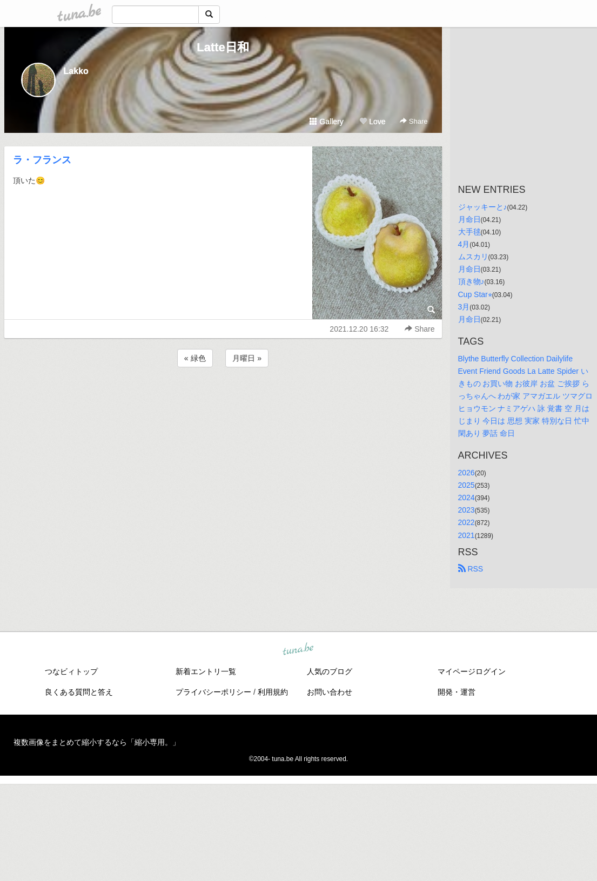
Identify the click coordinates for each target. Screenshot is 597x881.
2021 (466, 535)
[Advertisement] (223, 398)
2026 (466, 472)
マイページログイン (472, 671)
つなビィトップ (71, 671)
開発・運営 (456, 692)
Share (413, 121)
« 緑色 (195, 358)
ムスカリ (473, 256)
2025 (466, 485)
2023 (466, 510)
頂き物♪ (471, 281)
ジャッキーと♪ (482, 207)
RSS (471, 568)
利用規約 (273, 692)
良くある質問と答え (79, 692)
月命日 (469, 219)
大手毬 (469, 231)
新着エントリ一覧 (206, 671)
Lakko (76, 71)
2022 (466, 522)
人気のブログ (329, 671)
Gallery (326, 121)
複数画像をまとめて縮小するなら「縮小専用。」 (97, 742)
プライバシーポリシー (213, 692)
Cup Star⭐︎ (475, 294)
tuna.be (298, 649)
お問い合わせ (329, 692)
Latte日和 (223, 47)
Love (372, 121)
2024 (466, 497)
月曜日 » (246, 358)
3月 (464, 306)
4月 (464, 244)
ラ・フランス (42, 159)
